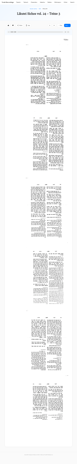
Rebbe (50, 2)
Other (66, 2)
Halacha (42, 2)
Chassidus (34, 2)
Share (19, 25)
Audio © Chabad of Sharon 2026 (32, 454)
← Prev (60, 25)
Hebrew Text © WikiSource (46, 454)
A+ (54, 25)
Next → (67, 25)
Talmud (26, 2)
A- (49, 25)
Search (72, 2)
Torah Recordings (8, 2)
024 (40, 8)
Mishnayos (57, 2)
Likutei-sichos (33, 8)
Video (66, 40)
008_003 (45, 8)
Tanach (18, 2)
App (28, 25)
